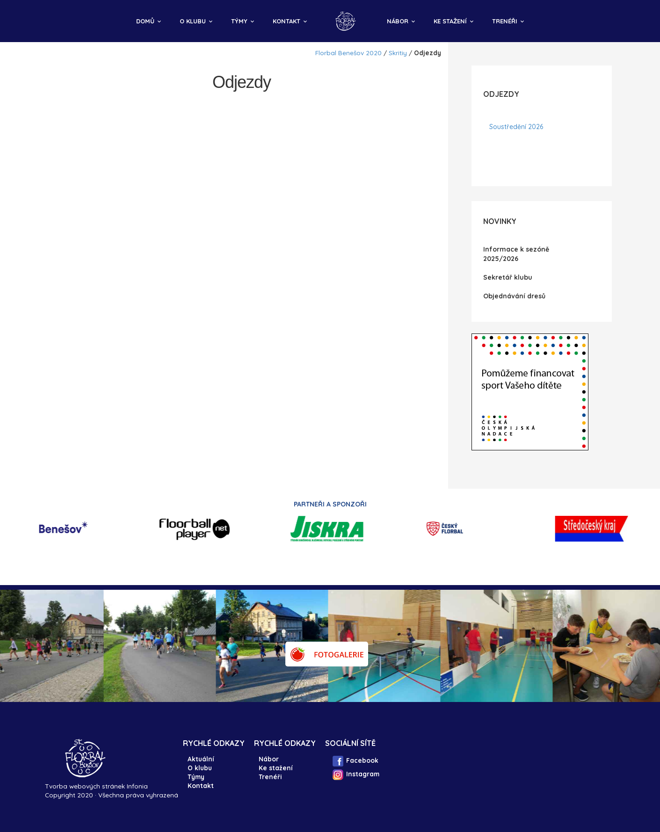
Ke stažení (450, 21)
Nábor (397, 21)
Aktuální (201, 759)
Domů (145, 21)
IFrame (529, 391)
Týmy (239, 21)
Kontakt (286, 21)
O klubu (193, 21)
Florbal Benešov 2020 (348, 53)
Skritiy (398, 53)
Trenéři (504, 21)
